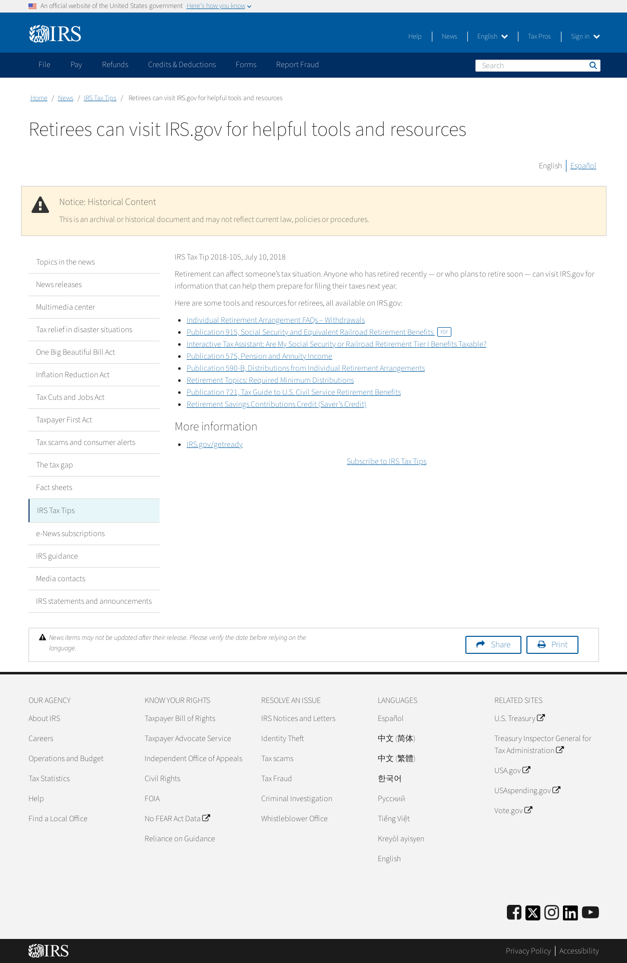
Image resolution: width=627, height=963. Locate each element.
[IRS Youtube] (590, 912)
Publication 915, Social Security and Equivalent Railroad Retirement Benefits (319, 332)
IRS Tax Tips (100, 98)
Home (39, 98)
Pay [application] (76, 64)
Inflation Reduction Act (73, 374)
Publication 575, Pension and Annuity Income (259, 356)
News (449, 37)
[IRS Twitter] (532, 915)
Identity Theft (282, 737)
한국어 (390, 777)
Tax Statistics (49, 777)
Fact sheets (54, 487)
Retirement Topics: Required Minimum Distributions (270, 380)
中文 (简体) (396, 737)
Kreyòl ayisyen (401, 837)
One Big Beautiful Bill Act (75, 352)
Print (559, 644)
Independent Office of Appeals (193, 757)
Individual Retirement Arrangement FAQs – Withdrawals (276, 320)
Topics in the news (65, 262)
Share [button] (500, 644)
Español (583, 165)
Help (415, 37)
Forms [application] (246, 64)
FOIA (152, 797)
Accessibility (579, 950)
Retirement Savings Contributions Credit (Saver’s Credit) (276, 404)
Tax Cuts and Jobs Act (70, 397)
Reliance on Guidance (180, 837)
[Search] (537, 66)
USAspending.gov (527, 789)
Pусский (391, 797)
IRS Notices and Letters (298, 717)
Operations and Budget (66, 757)
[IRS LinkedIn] (570, 915)
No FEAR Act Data (177, 817)
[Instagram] (551, 912)
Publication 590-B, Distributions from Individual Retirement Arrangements (306, 368)
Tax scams (277, 757)
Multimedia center (65, 307)
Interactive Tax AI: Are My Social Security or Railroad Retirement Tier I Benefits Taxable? (336, 344)
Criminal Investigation (296, 797)
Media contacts (60, 577)
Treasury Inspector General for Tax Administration (542, 743)
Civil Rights (162, 777)
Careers (41, 737)
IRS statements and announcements (94, 600)
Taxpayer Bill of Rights (180, 717)
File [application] (45, 64)
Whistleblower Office (294, 817)
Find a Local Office (58, 817)
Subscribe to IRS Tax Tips (386, 461)
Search (592, 65)
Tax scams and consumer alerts (85, 442)
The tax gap (54, 464)
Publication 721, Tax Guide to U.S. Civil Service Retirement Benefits (294, 392)
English (492, 37)
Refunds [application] (115, 64)
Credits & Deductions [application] (182, 64)
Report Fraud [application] (297, 64)
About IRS (44, 717)
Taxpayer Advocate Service (188, 737)
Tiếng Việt (394, 817)
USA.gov (512, 769)
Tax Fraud (276, 777)
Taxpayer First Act (64, 419)
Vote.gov (513, 809)
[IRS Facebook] (514, 912)
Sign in (585, 37)
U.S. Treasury (519, 717)
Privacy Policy (528, 950)
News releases (59, 284)
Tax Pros (539, 37)
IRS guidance (57, 555)
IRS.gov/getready (215, 444)
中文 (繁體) (396, 757)
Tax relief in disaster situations (84, 329)
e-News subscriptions (70, 532)
